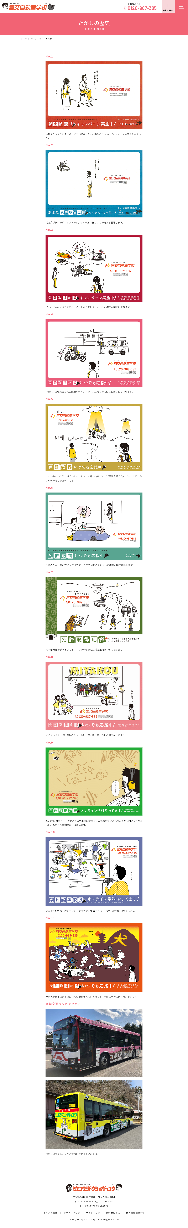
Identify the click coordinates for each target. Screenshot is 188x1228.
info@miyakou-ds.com (94, 1205)
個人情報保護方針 (135, 1213)
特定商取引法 (113, 1213)
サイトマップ (93, 1213)
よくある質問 (50, 1213)
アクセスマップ (71, 1213)
